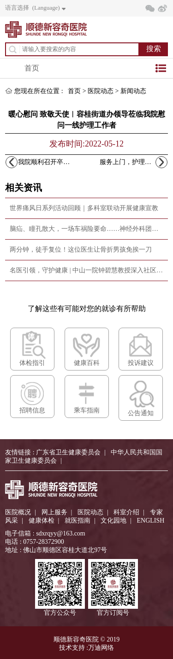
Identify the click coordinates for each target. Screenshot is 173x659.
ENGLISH (151, 520)
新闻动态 (133, 91)
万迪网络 (101, 647)
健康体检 (41, 520)
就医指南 (77, 520)
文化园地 (113, 520)
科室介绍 (126, 512)
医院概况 (18, 512)
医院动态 (100, 91)
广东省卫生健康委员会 (68, 452)
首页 (31, 68)
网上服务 (54, 512)
